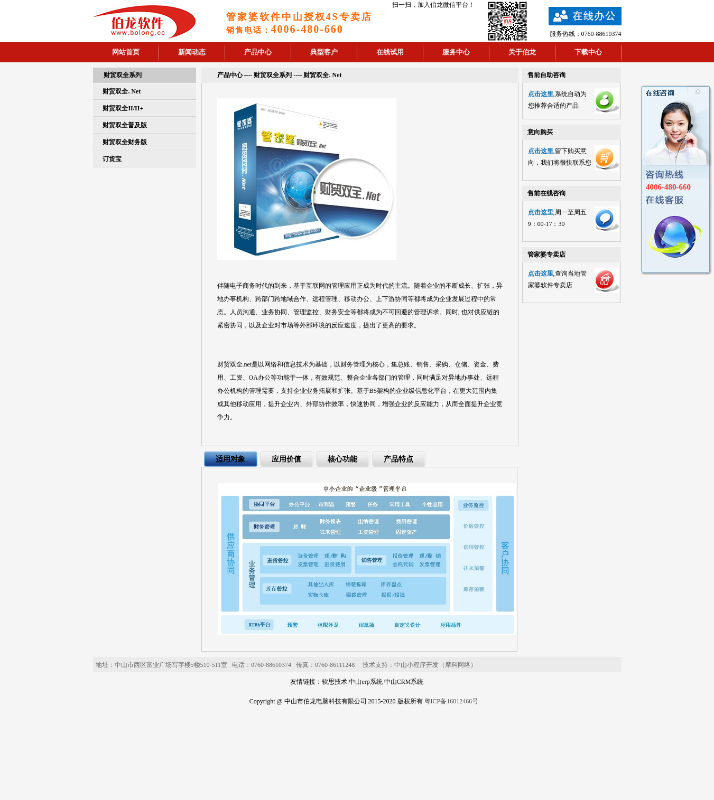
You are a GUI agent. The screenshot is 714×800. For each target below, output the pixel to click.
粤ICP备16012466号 (451, 701)
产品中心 (258, 52)
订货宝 (112, 159)
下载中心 (588, 52)
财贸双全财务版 (125, 142)
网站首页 (126, 52)
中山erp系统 (365, 681)
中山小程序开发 (416, 665)
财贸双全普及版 (125, 125)
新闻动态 (192, 52)
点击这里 (540, 94)
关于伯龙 (522, 52)
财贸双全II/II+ (123, 108)
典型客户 (324, 52)
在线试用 (390, 52)
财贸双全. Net (122, 91)
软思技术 (334, 681)
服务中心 (456, 52)
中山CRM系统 (404, 681)
